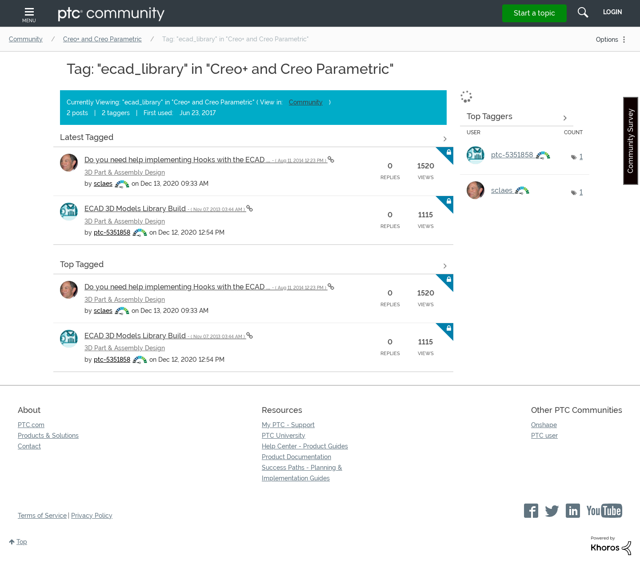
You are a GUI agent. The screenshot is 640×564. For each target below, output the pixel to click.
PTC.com (31, 424)
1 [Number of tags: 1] (581, 156)
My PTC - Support (288, 424)
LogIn (612, 12)
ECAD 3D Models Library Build (165, 208)
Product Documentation (296, 456)
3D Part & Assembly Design (124, 172)
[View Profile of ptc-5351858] (112, 232)
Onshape (544, 424)
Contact (29, 446)
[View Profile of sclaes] (103, 183)
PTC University (283, 435)
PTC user (544, 435)
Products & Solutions (48, 435)
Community (26, 39)
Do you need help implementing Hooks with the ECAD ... (206, 160)
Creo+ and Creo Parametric (102, 39)
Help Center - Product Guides (305, 446)
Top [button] (21, 541)
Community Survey (630, 140)
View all (253, 138)
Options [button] (607, 39)
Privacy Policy (91, 515)
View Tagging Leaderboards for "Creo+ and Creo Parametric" (516, 118)
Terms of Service (42, 515)
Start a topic (534, 13)
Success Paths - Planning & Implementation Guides (302, 473)
